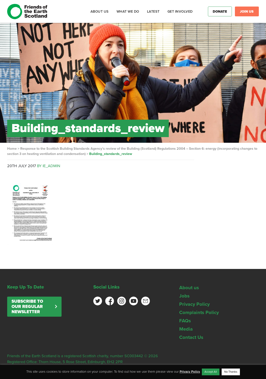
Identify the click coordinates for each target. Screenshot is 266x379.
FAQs (185, 321)
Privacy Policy (194, 304)
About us (189, 288)
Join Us (247, 11)
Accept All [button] (210, 372)
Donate (220, 11)
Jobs (184, 296)
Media (186, 329)
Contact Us (191, 337)
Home (12, 148)
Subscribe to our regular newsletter (27, 306)
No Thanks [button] (230, 372)
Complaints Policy (199, 312)
